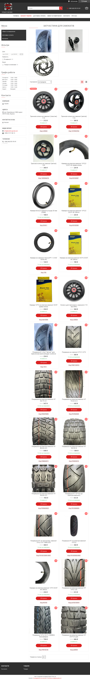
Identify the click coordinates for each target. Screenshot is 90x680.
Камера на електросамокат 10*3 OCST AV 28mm (43, 588)
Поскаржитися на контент (40, 678)
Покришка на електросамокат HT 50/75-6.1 (44, 400)
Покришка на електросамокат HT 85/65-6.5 (44, 447)
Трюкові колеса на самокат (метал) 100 (43, 164)
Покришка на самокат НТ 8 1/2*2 (74, 352)
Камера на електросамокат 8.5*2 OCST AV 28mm (74, 258)
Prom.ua (54, 676)
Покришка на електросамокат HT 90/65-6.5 (44, 494)
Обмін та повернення (54, 16)
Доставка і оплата (39, 16)
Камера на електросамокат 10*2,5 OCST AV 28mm (74, 211)
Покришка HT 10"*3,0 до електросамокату (74, 494)
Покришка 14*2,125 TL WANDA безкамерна (44, 636)
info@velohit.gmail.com (11, 131)
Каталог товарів (26, 16)
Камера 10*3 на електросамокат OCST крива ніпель (43, 305)
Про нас (74, 16)
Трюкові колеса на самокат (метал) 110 (74, 117)
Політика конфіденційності (54, 678)
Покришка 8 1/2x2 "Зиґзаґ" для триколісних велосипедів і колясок (43, 353)
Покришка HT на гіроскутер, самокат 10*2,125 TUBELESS (43, 541)
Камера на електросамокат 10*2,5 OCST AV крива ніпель (74, 164)
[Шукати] (60, 8)
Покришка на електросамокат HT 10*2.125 (74, 588)
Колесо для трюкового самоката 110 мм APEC (74, 305)
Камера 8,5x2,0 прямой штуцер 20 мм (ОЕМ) (43, 211)
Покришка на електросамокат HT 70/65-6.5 (74, 400)
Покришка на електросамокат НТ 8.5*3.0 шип (74, 636)
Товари (26, 669)
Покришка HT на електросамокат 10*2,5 (74, 541)
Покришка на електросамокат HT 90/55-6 (74, 447)
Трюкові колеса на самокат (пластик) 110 (43, 117)
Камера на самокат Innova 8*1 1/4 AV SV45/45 (43, 258)
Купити (44, 127)
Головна (16, 16)
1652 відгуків (73, 1)
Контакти (66, 16)
